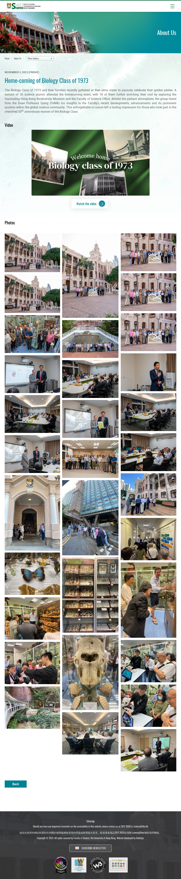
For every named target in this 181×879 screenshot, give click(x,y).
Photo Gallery (33, 58)
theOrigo (140, 839)
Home (7, 58)
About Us (17, 58)
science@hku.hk (140, 828)
